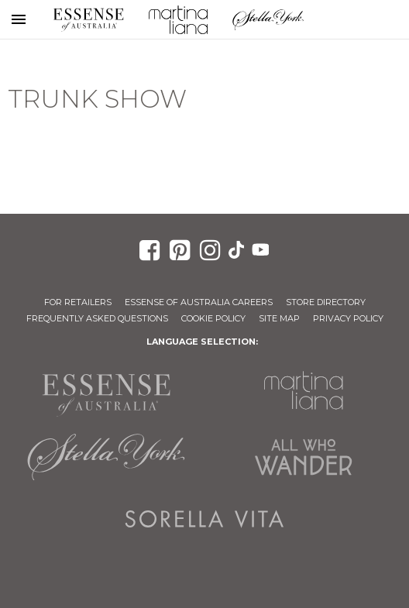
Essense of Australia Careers (199, 302)
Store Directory (326, 302)
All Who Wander (302, 457)
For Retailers (78, 302)
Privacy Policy (348, 318)
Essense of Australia (88, 19)
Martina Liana (178, 19)
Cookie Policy (213, 318)
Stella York (268, 19)
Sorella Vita (204, 519)
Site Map (279, 318)
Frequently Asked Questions (97, 318)
